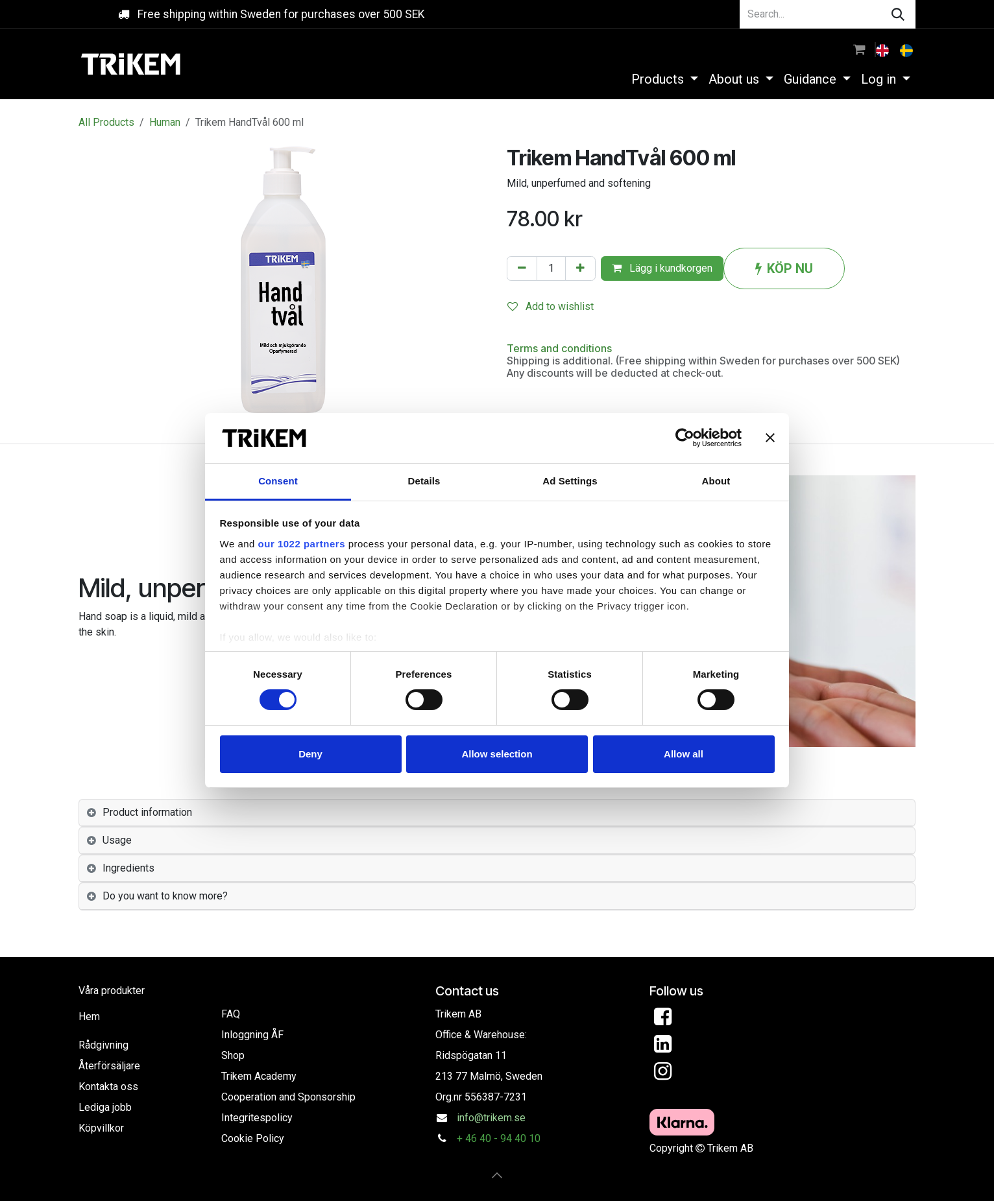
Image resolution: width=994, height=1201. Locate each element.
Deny (310, 753)
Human (164, 122)
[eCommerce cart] (859, 49)
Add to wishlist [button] (550, 306)
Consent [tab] (278, 480)
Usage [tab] (117, 840)
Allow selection (496, 753)
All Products (106, 122)
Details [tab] (424, 480)
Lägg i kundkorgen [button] (662, 268)
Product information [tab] (147, 812)
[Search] (897, 14)
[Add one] (580, 268)
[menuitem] (883, 49)
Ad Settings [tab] (569, 480)
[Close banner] (770, 437)
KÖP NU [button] (784, 268)
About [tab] (716, 480)
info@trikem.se (491, 1118)
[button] (497, 1175)
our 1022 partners (301, 543)
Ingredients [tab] (128, 868)
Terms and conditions (559, 348)
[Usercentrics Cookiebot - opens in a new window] (685, 437)
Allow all (683, 753)
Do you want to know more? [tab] (165, 896)
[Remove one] (522, 268)
